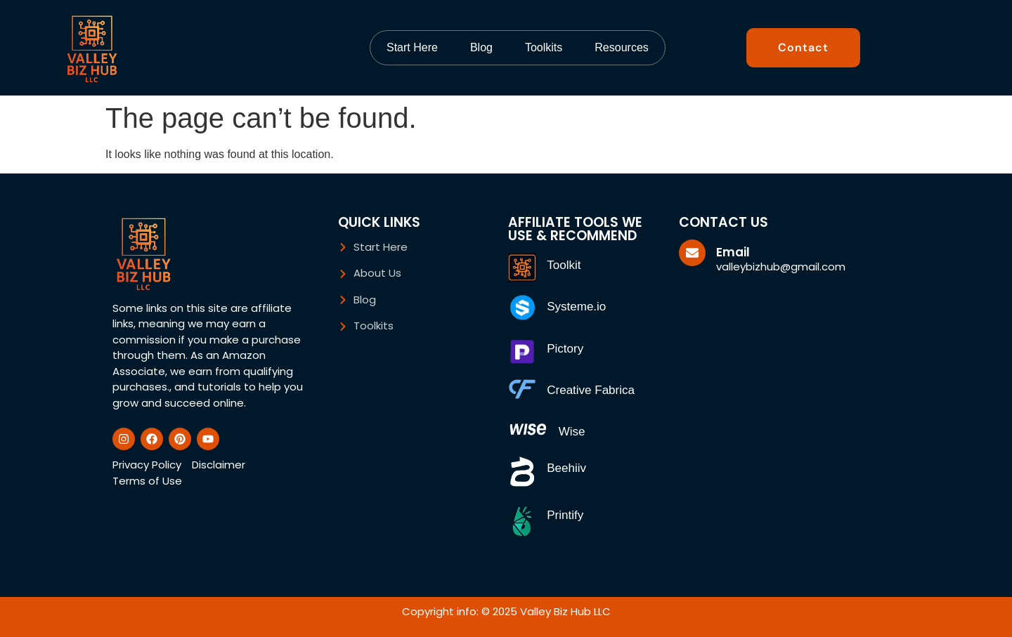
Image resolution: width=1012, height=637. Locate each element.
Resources (621, 47)
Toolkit (563, 265)
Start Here (412, 47)
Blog (481, 47)
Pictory (565, 348)
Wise (572, 431)
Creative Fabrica (591, 390)
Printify (565, 515)
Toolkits (543, 47)
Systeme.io (576, 306)
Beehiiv (566, 468)
